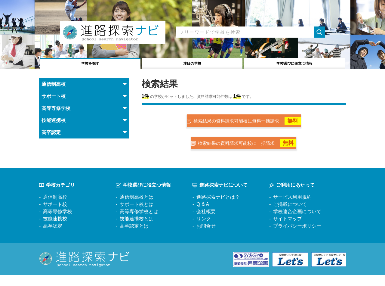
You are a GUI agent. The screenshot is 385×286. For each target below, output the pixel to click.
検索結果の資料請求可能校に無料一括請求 (248, 124)
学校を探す (90, 62)
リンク (203, 229)
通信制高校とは (136, 207)
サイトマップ (287, 229)
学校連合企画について (297, 222)
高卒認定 (52, 236)
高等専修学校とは (139, 222)
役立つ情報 (294, 62)
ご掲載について (290, 215)
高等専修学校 (57, 222)
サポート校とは (136, 215)
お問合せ (206, 236)
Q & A (202, 215)
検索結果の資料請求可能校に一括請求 (248, 152)
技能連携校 (55, 229)
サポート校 (55, 215)
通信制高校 (55, 207)
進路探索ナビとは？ (218, 207)
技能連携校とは (136, 229)
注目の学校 (192, 62)
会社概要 (206, 222)
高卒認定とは (134, 236)
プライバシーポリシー (297, 236)
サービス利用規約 (292, 207)
